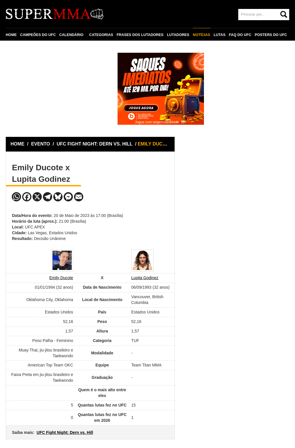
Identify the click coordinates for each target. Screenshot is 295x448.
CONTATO (18, 48)
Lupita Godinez (144, 277)
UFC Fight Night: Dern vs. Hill (65, 432)
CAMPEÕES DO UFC (38, 35)
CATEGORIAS (101, 35)
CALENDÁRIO (71, 35)
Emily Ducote (61, 277)
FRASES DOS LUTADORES (140, 35)
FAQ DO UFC (240, 35)
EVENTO (40, 143)
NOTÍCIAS (201, 35)
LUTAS (219, 35)
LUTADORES (178, 35)
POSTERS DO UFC (271, 35)
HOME (11, 35)
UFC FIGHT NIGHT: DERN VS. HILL (95, 143)
